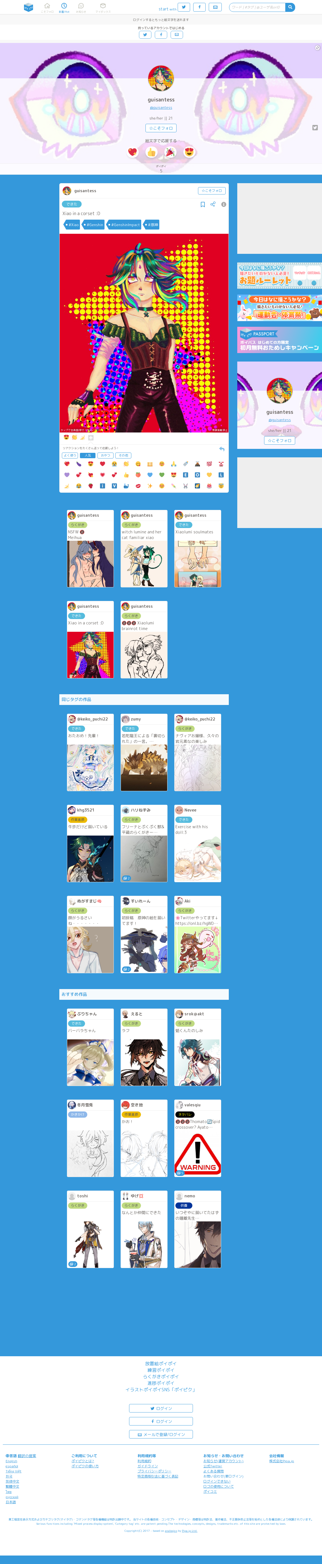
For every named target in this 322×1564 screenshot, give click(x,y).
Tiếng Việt (13, 1471)
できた (71, 204)
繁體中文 (12, 1486)
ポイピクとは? (82, 1461)
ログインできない (216, 1481)
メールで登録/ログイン (161, 1434)
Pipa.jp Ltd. (189, 1531)
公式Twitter (212, 1466)
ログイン (161, 1408)
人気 (88, 455)
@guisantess (161, 107)
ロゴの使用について (218, 1486)
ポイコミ (210, 1491)
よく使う (70, 455)
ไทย (9, 1491)
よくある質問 (213, 1471)
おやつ (105, 455)
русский (12, 1496)
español (12, 1466)
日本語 (11, 1502)
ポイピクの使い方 (85, 1466)
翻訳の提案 (27, 1455)
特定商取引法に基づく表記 (158, 1476)
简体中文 (12, 1481)
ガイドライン (148, 1466)
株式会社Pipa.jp (281, 1461)
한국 (9, 1476)
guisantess (161, 99)
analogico (171, 1531)
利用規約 (144, 1461)
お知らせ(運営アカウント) (223, 1461)
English (11, 1461)
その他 (123, 455)
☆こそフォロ (161, 128)
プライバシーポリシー (154, 1471)
